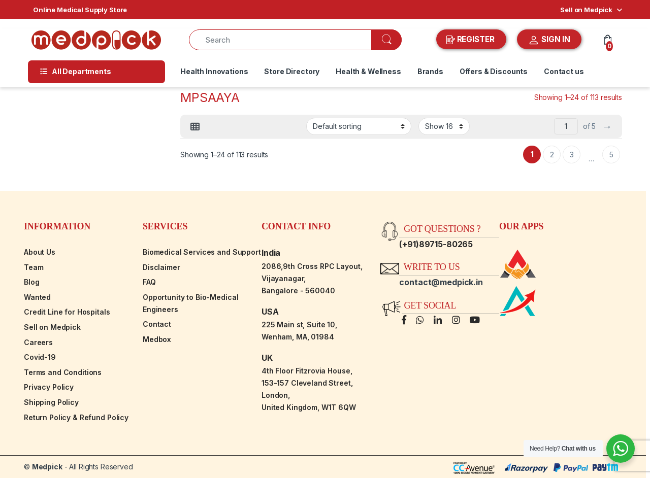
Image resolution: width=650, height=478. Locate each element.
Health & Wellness (368, 71)
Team (33, 267)
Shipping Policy (51, 402)
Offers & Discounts (494, 71)
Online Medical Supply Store (80, 10)
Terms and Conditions (63, 372)
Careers (38, 342)
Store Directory (291, 71)
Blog (31, 282)
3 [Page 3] (572, 154)
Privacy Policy (49, 387)
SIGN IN (549, 40)
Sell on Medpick (586, 10)
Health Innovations (214, 71)
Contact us (564, 71)
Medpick (47, 466)
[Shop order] (358, 126)
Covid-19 (40, 357)
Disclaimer (161, 267)
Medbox (157, 339)
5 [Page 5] (611, 154)
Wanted (37, 297)
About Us (39, 252)
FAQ (149, 282)
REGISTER (471, 40)
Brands (430, 71)
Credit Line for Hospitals (67, 312)
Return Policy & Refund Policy (76, 417)
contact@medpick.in (440, 282)
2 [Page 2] (552, 154)
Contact (157, 324)
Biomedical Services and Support (202, 252)
